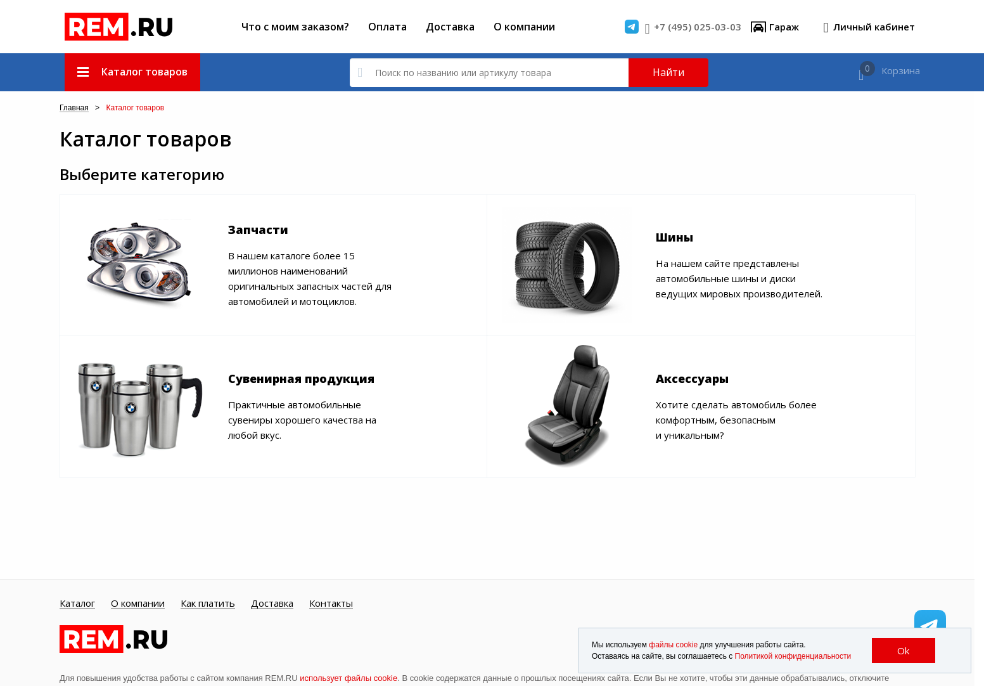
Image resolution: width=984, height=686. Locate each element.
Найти (668, 72)
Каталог (77, 604)
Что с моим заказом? (295, 27)
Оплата (387, 27)
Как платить (208, 604)
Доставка (450, 27)
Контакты (331, 604)
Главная (74, 108)
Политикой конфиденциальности (793, 656)
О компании (524, 27)
